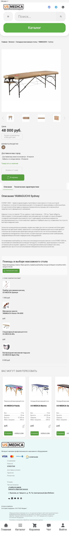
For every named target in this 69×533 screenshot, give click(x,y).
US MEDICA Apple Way (34, 356)
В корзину (12, 179)
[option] (10, 120)
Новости (10, 465)
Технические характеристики (26, 189)
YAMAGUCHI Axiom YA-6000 (34, 314)
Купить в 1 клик (12, 172)
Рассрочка (10, 477)
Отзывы (10, 484)
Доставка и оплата (13, 472)
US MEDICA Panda (12, 408)
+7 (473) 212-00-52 (14, 489)
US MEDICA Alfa (34, 335)
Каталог (34, 30)
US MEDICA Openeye (34, 293)
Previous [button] (3, 120)
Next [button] (64, 120)
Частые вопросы (12, 487)
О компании (11, 463)
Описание (8, 189)
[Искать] (61, 18)
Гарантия (10, 475)
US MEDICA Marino (38, 408)
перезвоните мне (11, 273)
